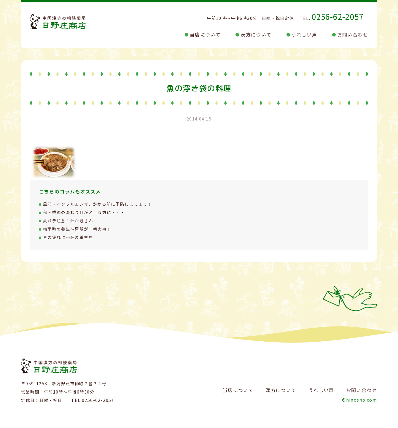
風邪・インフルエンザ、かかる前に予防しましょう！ (97, 204)
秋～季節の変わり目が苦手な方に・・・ (84, 212)
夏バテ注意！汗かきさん (68, 220)
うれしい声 (304, 34)
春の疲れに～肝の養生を (68, 237)
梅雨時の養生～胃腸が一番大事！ (77, 229)
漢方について (256, 34)
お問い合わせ (352, 34)
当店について (205, 34)
